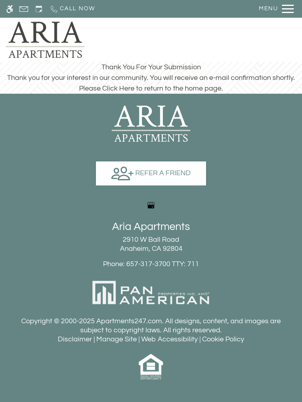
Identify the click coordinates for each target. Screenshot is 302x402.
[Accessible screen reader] (10, 9)
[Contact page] (24, 9)
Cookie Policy (223, 339)
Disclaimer (75, 339)
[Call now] (72, 9)
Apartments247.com (129, 321)
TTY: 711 (151, 264)
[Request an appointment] (39, 9)
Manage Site (116, 339)
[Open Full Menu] (276, 9)
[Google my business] (151, 205)
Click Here (118, 88)
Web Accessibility (169, 339)
